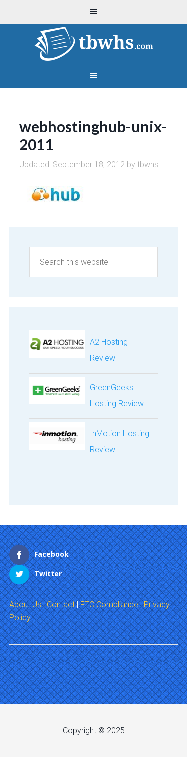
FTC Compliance (109, 604)
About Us (25, 604)
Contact (61, 604)
